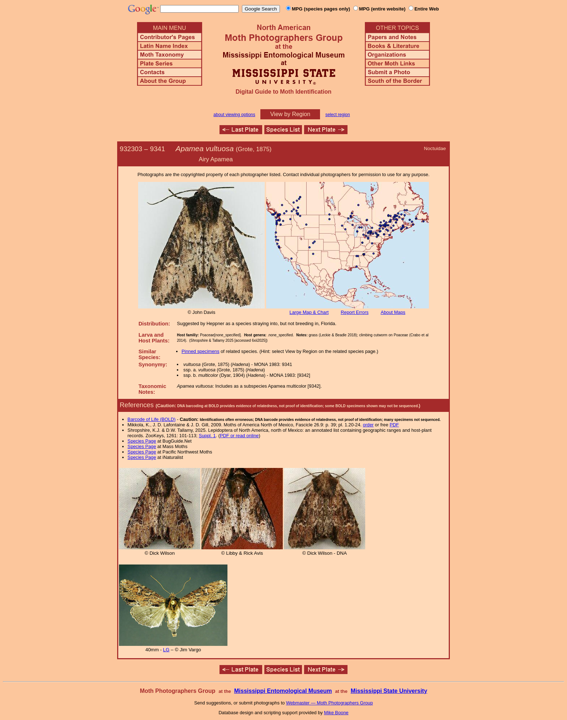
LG (166, 649)
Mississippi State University (389, 691)
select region (337, 114)
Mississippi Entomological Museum (283, 691)
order (368, 424)
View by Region (290, 114)
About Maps (393, 312)
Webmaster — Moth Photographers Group (329, 703)
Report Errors (354, 312)
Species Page (142, 441)
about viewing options (234, 114)
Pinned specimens (200, 351)
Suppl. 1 (207, 435)
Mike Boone (336, 712)
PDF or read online (239, 435)
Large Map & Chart (309, 312)
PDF (394, 424)
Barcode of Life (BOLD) (152, 419)
